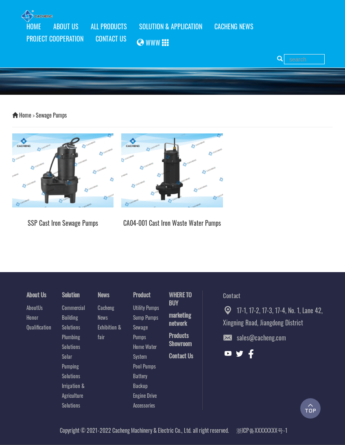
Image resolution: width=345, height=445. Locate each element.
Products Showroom (180, 339)
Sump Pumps (145, 317)
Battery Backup (140, 381)
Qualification (38, 327)
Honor (32, 317)
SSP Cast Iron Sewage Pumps (63, 223)
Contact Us (181, 355)
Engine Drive (145, 395)
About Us (36, 294)
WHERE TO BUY (180, 298)
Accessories (144, 405)
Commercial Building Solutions (73, 317)
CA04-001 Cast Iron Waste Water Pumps (172, 223)
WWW (153, 43)
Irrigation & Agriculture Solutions (73, 395)
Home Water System (145, 351)
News (103, 294)
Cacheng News (106, 312)
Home (25, 115)
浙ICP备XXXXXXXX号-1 (262, 430)
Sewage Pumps (51, 115)
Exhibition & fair (109, 332)
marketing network (180, 319)
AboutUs (34, 307)
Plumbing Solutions (71, 342)
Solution (71, 294)
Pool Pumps (144, 366)
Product (142, 294)
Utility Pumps (146, 307)
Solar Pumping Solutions (71, 366)
